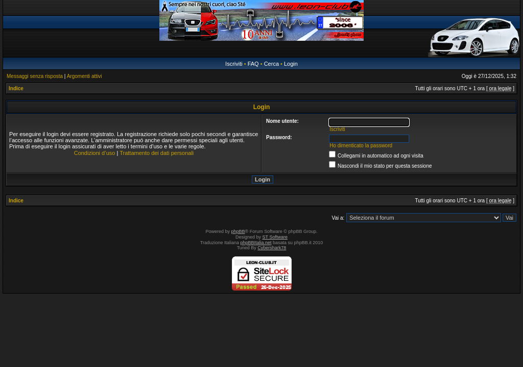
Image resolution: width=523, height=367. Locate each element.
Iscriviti (234, 64)
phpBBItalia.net (256, 242)
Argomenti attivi (84, 76)
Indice (16, 88)
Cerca (271, 64)
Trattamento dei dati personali (157, 153)
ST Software (275, 237)
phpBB (238, 231)
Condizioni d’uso (94, 153)
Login (291, 64)
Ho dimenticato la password (360, 145)
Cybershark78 (271, 247)
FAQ (253, 64)
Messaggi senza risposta (35, 76)
